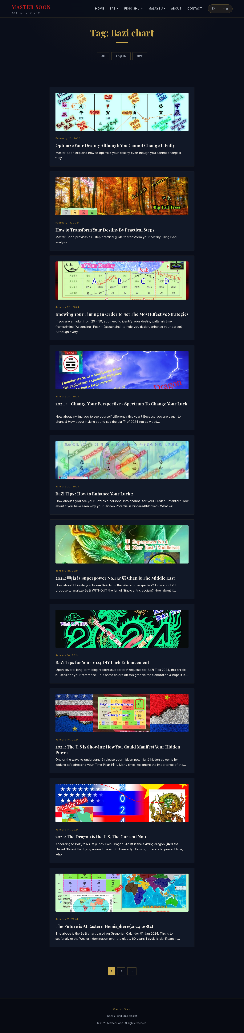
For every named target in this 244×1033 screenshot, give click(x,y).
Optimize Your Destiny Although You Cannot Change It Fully (115, 145)
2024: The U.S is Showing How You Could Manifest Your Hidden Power (117, 749)
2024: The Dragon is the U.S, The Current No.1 (100, 836)
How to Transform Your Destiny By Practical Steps (104, 230)
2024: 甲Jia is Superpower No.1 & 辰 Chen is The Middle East (115, 578)
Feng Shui (133, 8)
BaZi (114, 8)
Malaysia (156, 8)
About (176, 8)
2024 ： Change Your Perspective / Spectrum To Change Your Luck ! (121, 406)
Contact (194, 8)
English (121, 56)
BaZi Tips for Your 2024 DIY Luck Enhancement (102, 662)
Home (99, 8)
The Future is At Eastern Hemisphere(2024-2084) (104, 926)
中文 (226, 8)
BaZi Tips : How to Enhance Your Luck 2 (94, 494)
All (103, 56)
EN (214, 8)
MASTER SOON (31, 9)
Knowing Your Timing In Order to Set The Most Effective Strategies (122, 314)
